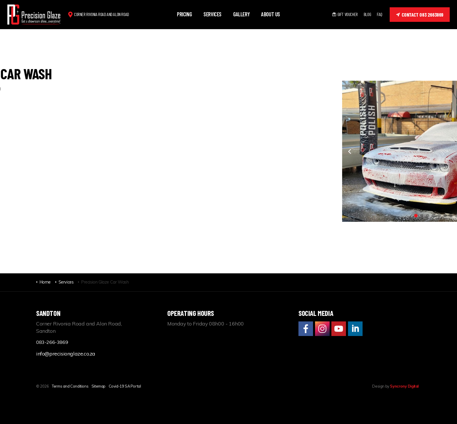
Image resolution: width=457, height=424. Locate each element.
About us (270, 14)
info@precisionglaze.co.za (65, 353)
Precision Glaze (34, 14)
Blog (367, 14)
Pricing (184, 14)
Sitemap (99, 386)
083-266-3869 (52, 342)
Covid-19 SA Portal (125, 386)
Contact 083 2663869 (419, 14)
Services (212, 14)
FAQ (379, 14)
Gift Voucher (345, 14)
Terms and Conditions (70, 386)
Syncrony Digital (404, 386)
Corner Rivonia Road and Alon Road (101, 14)
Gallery (241, 14)
